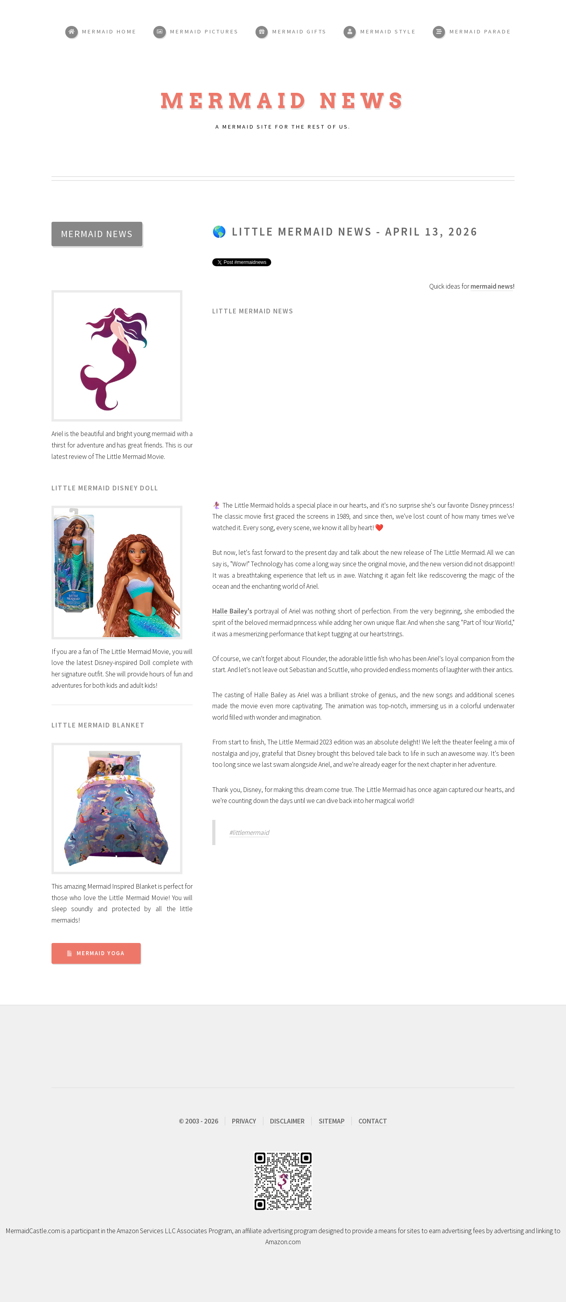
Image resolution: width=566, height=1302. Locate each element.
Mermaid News (283, 100)
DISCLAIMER (287, 1121)
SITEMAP (332, 1121)
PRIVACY (244, 1121)
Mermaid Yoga (101, 953)
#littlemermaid (249, 832)
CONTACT (372, 1121)
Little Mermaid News (302, 232)
